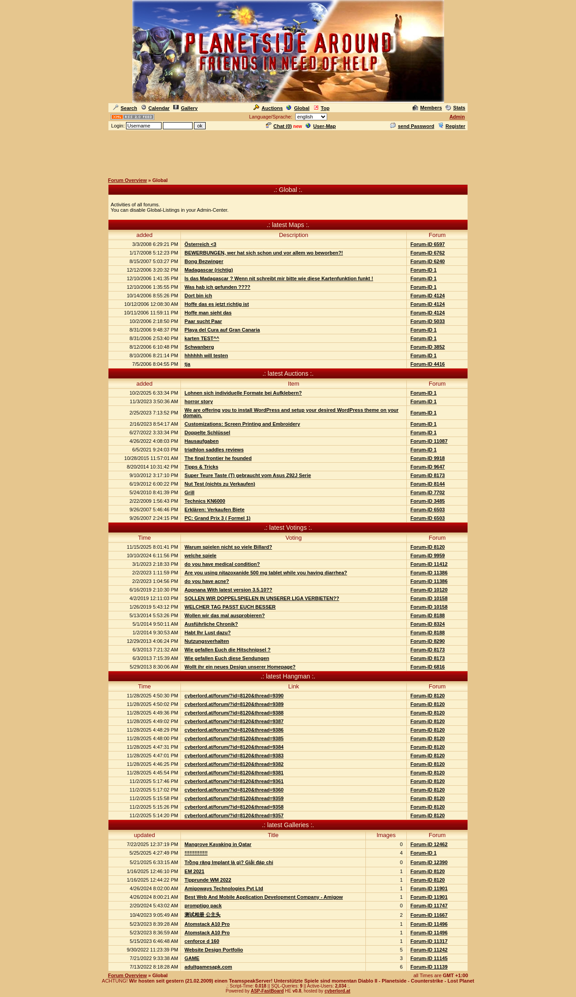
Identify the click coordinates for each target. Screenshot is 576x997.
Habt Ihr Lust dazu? (207, 632)
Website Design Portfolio (213, 949)
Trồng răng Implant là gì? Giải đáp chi (228, 862)
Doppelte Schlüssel (207, 432)
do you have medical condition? (222, 564)
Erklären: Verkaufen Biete (214, 509)
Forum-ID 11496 (429, 924)
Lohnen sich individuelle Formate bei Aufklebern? (243, 393)
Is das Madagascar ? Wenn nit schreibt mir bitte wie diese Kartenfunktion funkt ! (278, 278)
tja (187, 364)
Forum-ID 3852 (427, 347)
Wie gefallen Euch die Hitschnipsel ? (227, 649)
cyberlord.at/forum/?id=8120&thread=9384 (234, 747)
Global (297, 108)
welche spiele (200, 555)
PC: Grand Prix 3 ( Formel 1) (217, 518)
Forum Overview (127, 180)
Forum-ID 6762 (427, 252)
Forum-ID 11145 (429, 958)
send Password (412, 126)
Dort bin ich (198, 295)
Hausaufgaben (201, 441)
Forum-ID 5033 (427, 321)
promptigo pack (203, 905)
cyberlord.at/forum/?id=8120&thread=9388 (234, 712)
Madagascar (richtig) (208, 270)
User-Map (321, 126)
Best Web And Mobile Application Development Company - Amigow (263, 897)
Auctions (268, 108)
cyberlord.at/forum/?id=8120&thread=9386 (234, 730)
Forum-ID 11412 (429, 564)
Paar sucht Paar (203, 321)
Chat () (279, 126)
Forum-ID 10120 (429, 589)
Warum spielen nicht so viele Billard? (228, 547)
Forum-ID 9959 (427, 555)
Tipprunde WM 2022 (207, 880)
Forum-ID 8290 (427, 641)
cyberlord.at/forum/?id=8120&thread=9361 (234, 781)
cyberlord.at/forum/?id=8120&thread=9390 (234, 695)
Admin (457, 116)
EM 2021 (194, 871)
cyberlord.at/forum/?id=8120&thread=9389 (234, 704)
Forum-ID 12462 (429, 844)
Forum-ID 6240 (427, 261)
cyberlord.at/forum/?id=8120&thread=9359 (234, 798)
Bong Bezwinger (203, 261)
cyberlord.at (337, 990)
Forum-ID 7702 (427, 492)
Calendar (155, 108)
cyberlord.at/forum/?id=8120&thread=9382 (234, 764)
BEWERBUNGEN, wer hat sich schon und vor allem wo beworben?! (263, 252)
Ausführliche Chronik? (211, 624)
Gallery (185, 108)
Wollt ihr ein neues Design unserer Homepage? (240, 666)
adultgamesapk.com (208, 967)
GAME (191, 958)
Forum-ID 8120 (427, 547)
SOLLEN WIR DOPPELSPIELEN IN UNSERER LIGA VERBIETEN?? (261, 598)
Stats (455, 107)
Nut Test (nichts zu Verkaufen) (219, 484)
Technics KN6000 (204, 501)
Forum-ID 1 (423, 270)
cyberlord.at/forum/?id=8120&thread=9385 (234, 738)
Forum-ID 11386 (429, 572)
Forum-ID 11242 (429, 949)
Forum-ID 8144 (427, 484)
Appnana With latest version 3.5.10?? (228, 589)
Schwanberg (199, 347)
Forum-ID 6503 (427, 509)
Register (451, 126)
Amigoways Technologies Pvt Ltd (223, 888)
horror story (198, 401)
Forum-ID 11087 (429, 441)
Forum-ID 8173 (427, 475)
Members (427, 107)
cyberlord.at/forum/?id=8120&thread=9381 (234, 772)
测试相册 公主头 (202, 914)
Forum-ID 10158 (429, 598)
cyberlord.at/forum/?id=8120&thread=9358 (234, 807)
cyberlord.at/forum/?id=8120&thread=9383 (234, 755)
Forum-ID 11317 (429, 941)
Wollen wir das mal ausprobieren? (224, 615)
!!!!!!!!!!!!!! (195, 853)
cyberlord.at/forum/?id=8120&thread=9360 (234, 789)
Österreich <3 (200, 244)
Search (125, 108)
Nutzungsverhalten (206, 641)
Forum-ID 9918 (427, 458)
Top (321, 108)
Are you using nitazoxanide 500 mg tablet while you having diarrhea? (265, 572)
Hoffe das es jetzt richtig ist (216, 304)
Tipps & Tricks (201, 466)
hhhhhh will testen (206, 355)
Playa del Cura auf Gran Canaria (222, 329)
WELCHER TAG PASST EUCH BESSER (230, 607)
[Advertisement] (288, 152)
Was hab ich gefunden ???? (217, 287)
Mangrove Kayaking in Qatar (218, 844)
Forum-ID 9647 (427, 466)
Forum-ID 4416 (427, 364)
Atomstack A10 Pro (207, 924)
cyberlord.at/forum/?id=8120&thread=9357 (234, 815)
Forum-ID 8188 (427, 615)
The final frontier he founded (218, 458)
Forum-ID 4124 (427, 295)
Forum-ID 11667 (429, 915)
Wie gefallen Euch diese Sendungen (226, 658)
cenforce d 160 (201, 941)
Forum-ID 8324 (427, 624)
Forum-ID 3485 (427, 501)
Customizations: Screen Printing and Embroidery (242, 424)
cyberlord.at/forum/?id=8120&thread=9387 (234, 721)
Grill (189, 492)
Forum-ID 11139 (429, 967)
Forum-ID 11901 (429, 888)
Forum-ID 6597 (427, 244)
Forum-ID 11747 (429, 905)
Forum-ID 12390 (429, 862)
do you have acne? (206, 581)
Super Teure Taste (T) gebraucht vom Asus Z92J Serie (247, 475)
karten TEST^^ (201, 338)
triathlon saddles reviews (213, 449)
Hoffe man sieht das (208, 312)
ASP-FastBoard (267, 990)
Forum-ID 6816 (427, 666)
